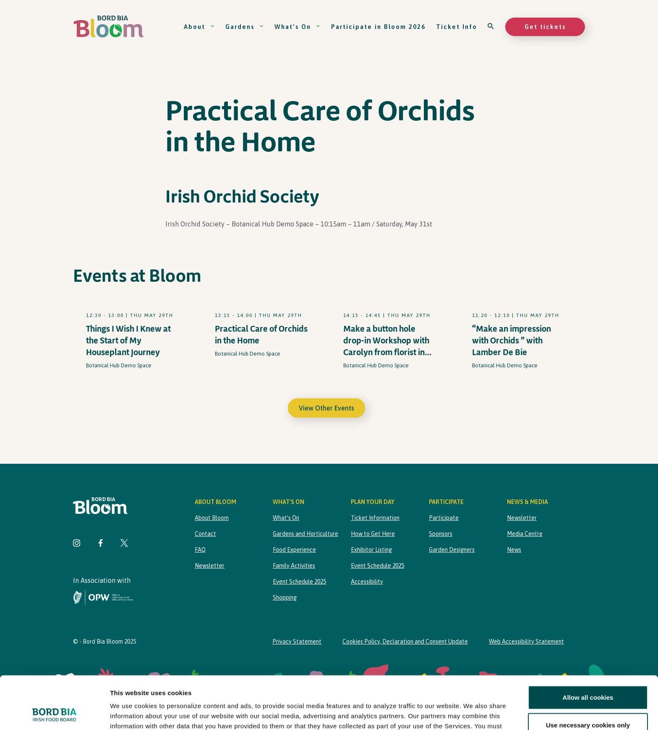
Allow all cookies (588, 648)
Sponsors (440, 533)
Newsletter (210, 565)
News (514, 549)
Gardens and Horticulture (305, 533)
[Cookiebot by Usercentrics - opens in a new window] (54, 713)
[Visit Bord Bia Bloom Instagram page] (77, 544)
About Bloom (212, 517)
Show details (440, 713)
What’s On (297, 26)
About (199, 26)
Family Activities (294, 565)
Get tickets (545, 26)
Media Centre (525, 533)
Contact (205, 533)
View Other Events (326, 408)
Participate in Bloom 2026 (378, 26)
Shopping (285, 597)
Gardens (244, 26)
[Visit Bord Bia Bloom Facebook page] (100, 544)
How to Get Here (373, 533)
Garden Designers (452, 549)
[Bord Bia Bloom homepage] (108, 27)
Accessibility (367, 581)
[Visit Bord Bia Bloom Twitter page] (124, 544)
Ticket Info (456, 26)
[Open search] (491, 26)
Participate (444, 517)
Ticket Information (375, 517)
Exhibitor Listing (371, 549)
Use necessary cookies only (588, 675)
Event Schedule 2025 (299, 581)
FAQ (200, 549)
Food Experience (294, 549)
